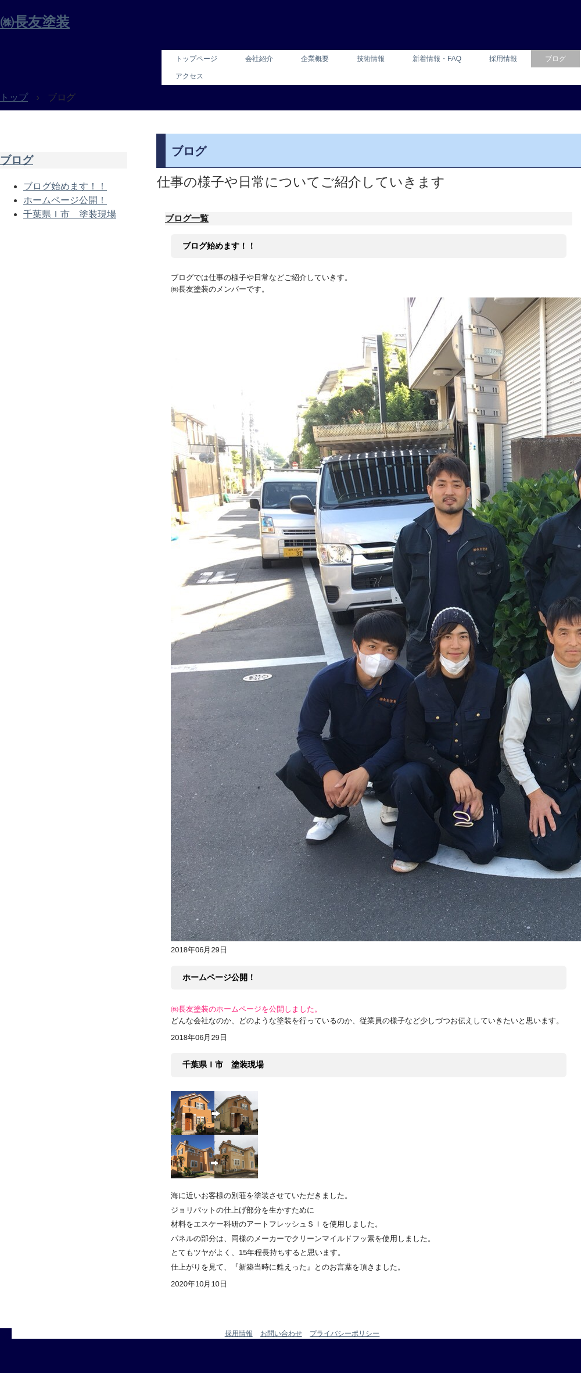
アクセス (189, 76)
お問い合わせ (281, 1333)
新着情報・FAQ (437, 59)
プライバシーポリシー (344, 1333)
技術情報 (371, 59)
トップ (14, 97)
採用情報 (503, 59)
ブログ (555, 59)
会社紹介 (259, 59)
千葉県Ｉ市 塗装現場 (223, 1064)
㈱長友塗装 (35, 22)
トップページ (196, 59)
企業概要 (315, 59)
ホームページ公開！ (219, 977)
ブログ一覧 (187, 218)
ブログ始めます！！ (219, 245)
